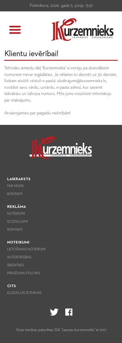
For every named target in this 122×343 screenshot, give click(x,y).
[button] (15, 29)
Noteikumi (16, 214)
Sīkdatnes (15, 265)
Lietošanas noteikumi (26, 249)
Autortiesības (19, 257)
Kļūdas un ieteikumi (24, 293)
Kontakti (15, 194)
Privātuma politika (23, 273)
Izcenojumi (17, 222)
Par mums (15, 186)
